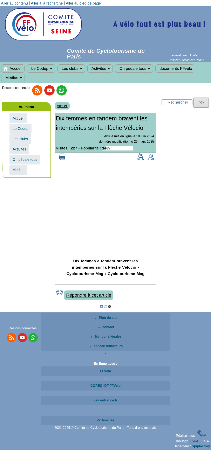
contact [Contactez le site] (106, 327)
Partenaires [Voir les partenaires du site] (105, 420)
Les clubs (71, 68)
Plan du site (106, 317)
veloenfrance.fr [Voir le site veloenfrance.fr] (105, 400)
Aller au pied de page (83, 3)
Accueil (13, 68)
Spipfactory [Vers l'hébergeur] (201, 446)
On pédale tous (134, 68)
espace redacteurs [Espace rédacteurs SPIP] (106, 346)
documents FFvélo (175, 68)
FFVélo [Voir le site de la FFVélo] (105, 371)
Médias (13, 78)
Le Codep (41, 68)
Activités (100, 68)
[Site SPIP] (202, 435)
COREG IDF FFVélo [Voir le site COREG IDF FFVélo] (105, 385)
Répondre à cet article (88, 295)
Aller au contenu (14, 3)
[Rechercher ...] (177, 102)
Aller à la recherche (47, 3)
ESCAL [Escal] (194, 441)
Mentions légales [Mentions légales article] (106, 336)
